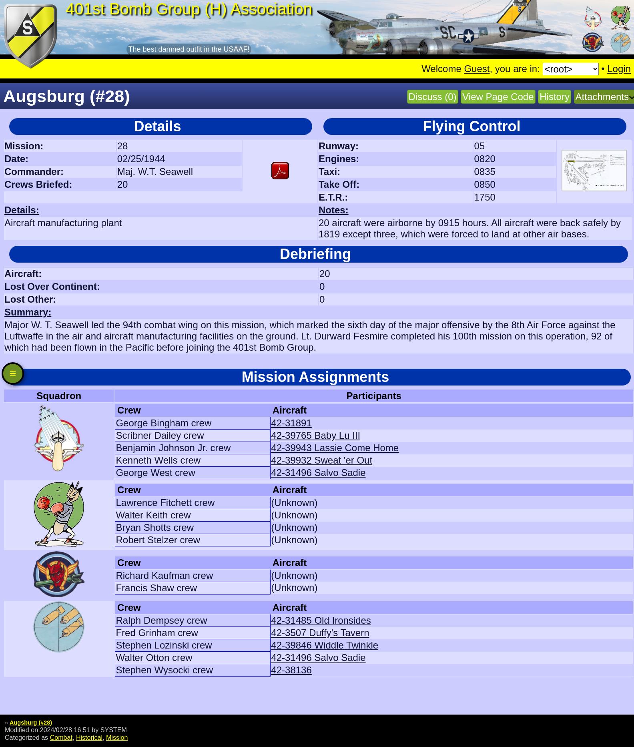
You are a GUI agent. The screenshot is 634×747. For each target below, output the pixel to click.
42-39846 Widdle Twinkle (324, 645)
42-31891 (291, 423)
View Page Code (498, 96)
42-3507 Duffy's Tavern (320, 632)
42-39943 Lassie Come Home (335, 447)
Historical (89, 737)
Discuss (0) (433, 96)
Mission (117, 737)
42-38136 (291, 670)
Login (619, 68)
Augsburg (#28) (31, 722)
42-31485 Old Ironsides (321, 620)
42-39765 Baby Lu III (315, 435)
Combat (61, 737)
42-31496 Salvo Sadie (318, 472)
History (555, 96)
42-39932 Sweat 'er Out (321, 460)
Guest (477, 68)
